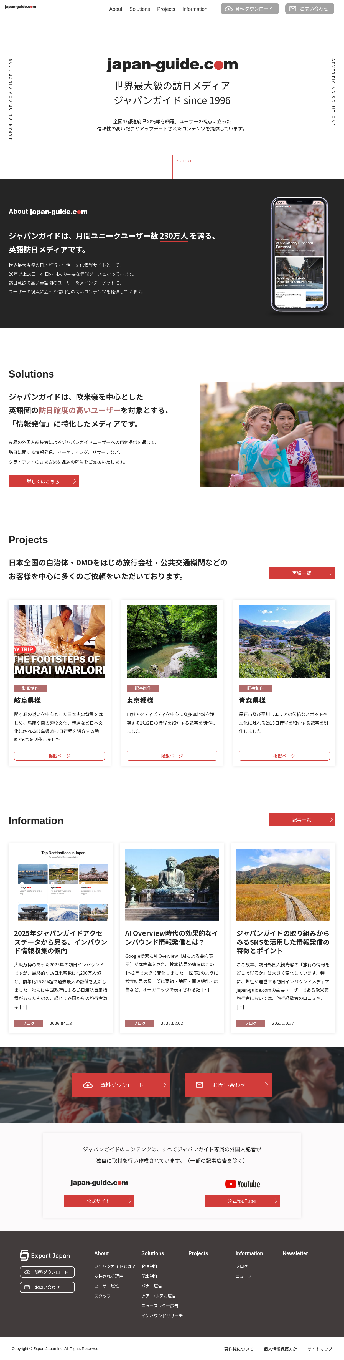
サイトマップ (319, 1349)
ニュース (244, 1276)
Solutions (139, 9)
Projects (166, 9)
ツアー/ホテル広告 (158, 1296)
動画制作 (149, 1266)
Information (194, 9)
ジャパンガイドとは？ (115, 1266)
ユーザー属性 (106, 1286)
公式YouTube (241, 1200)
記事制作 (149, 1276)
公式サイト (98, 1200)
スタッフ (102, 1296)
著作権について (238, 1349)
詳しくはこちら (43, 481)
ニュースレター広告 (160, 1305)
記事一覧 (301, 819)
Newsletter (295, 1253)
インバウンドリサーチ (162, 1315)
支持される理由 (108, 1276)
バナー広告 (151, 1286)
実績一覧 (301, 572)
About (115, 9)
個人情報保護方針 (280, 1349)
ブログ (242, 1266)
